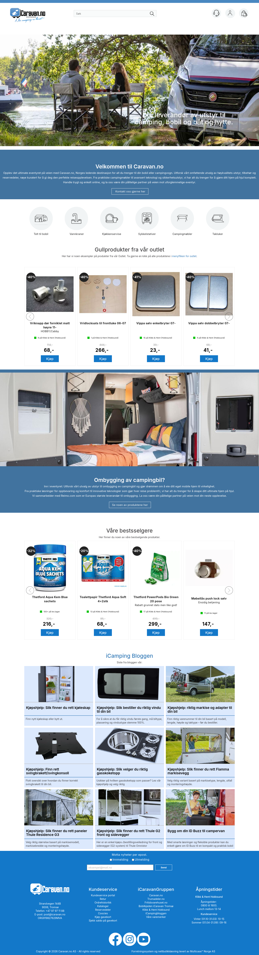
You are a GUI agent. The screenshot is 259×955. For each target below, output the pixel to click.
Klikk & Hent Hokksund (155, 909)
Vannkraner (76, 223)
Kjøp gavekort (103, 916)
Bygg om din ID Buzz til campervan (196, 831)
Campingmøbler (182, 223)
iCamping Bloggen (129, 656)
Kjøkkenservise (111, 223)
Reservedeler (103, 909)
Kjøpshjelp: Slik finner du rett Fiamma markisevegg (198, 771)
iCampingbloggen (156, 913)
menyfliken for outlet (184, 256)
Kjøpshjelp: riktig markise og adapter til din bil (200, 710)
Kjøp (50, 359)
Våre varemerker (156, 916)
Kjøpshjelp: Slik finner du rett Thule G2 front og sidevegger (128, 833)
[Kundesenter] (216, 13)
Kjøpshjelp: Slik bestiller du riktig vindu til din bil (129, 710)
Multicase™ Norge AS (202, 951)
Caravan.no (156, 895)
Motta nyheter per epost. (129, 854)
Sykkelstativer (147, 223)
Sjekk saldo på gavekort (103, 920)
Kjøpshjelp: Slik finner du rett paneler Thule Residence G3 (56, 833)
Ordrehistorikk (103, 902)
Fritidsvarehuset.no (156, 902)
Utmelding (142, 859)
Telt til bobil (41, 223)
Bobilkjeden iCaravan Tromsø (156, 906)
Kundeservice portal (103, 895)
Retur (103, 898)
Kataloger (103, 906)
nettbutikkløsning (168, 951)
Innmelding (120, 859)
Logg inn (230, 13)
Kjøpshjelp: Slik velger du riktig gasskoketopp (122, 771)
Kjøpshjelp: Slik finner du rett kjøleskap (58, 708)
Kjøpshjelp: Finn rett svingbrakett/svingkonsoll (47, 771)
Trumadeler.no (156, 898)
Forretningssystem (142, 951)
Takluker (217, 223)
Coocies (103, 913)
